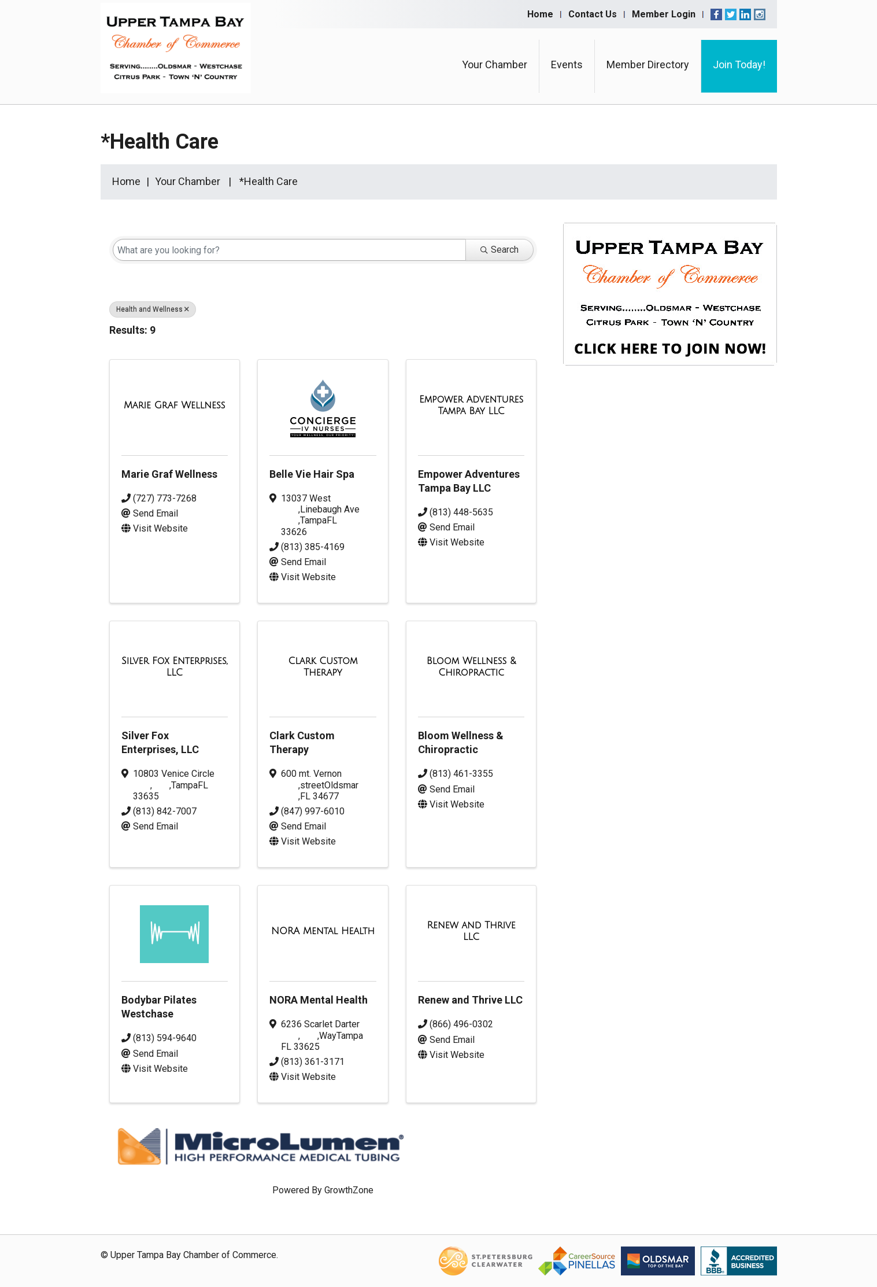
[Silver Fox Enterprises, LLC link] (174, 666)
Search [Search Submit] (499, 249)
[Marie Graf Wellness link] (174, 405)
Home (540, 14)
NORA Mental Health (318, 1000)
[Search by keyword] (289, 250)
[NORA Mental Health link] (323, 931)
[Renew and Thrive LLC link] (471, 931)
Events (567, 64)
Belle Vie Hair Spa (311, 474)
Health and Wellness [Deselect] (152, 309)
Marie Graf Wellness (169, 474)
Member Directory (647, 64)
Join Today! (739, 64)
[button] (518, 332)
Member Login (663, 14)
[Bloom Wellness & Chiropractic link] (471, 666)
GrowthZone (348, 1190)
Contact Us (592, 14)
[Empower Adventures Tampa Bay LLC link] (471, 405)
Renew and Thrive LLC (470, 1000)
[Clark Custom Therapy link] (322, 666)
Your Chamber (494, 64)
